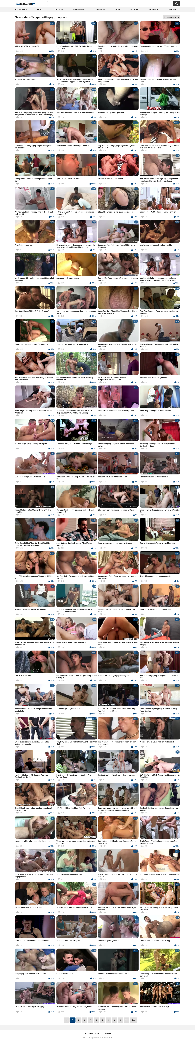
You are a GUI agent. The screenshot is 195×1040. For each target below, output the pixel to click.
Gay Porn (134, 9)
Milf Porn (153, 9)
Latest (40, 9)
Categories (100, 9)
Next (133, 1020)
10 (126, 1020)
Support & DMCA (91, 1033)
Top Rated (58, 9)
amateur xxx (174, 9)
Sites (117, 9)
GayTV (25, 4)
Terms (108, 1033)
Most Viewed (78, 9)
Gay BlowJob (21, 9)
